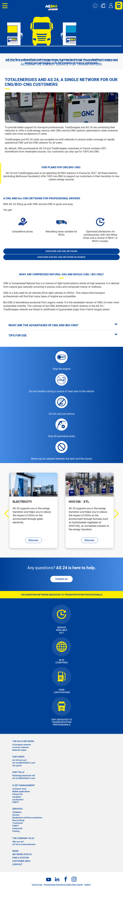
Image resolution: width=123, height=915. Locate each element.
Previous (8, 513)
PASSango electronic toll (23, 775)
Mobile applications (21, 791)
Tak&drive (16, 812)
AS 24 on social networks (24, 844)
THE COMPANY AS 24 (23, 838)
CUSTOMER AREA (21, 861)
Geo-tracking (18, 820)
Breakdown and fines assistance (27, 817)
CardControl (17, 799)
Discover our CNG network (62, 251)
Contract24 (17, 828)
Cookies (87, 885)
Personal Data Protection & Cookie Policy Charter (63, 885)
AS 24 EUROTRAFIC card (23, 763)
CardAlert (16, 797)
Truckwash (17, 823)
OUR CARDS (18, 756)
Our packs (17, 765)
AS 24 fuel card (19, 760)
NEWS (15, 851)
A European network (21, 744)
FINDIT (15, 802)
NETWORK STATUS (22, 854)
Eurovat (15, 815)
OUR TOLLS (18, 772)
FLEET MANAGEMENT (23, 785)
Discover (33, 540)
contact (17, 864)
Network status (19, 750)
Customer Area (19, 789)
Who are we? (18, 841)
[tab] (61, 325)
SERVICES (17, 808)
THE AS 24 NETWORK (23, 741)
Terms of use (37, 885)
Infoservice (17, 794)
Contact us (61, 578)
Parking (15, 831)
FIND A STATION (20, 857)
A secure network (20, 747)
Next (114, 513)
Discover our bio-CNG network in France (61, 257)
